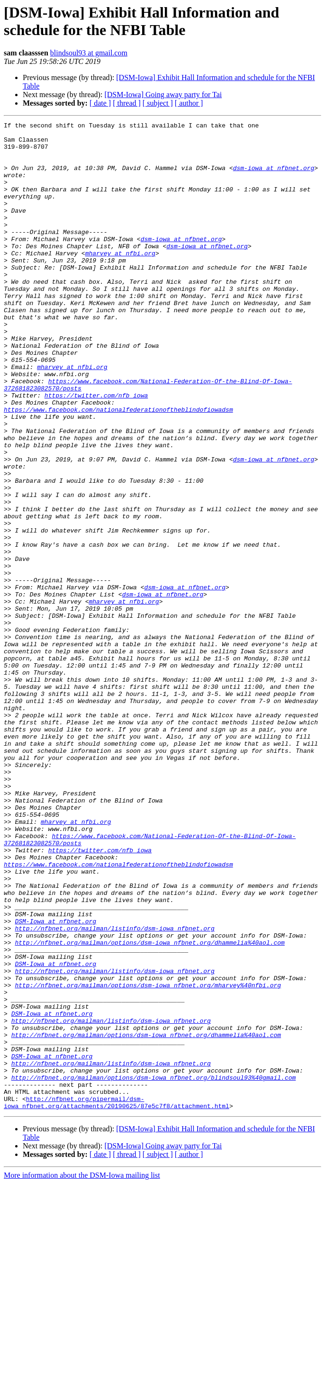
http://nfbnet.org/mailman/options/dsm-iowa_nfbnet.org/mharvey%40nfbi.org (148, 1158)
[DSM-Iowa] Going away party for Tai (163, 94)
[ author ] (189, 103)
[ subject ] (158, 103)
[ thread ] (127, 103)
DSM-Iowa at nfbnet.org (55, 1081)
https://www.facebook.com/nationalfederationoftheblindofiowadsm (118, 467)
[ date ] (100, 103)
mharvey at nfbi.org (120, 280)
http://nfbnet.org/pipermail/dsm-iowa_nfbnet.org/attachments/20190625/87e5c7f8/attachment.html (116, 1299)
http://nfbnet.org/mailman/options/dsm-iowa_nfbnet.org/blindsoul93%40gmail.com (153, 1269)
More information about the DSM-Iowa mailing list (82, 1373)
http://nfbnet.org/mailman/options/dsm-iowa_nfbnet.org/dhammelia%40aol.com (149, 1107)
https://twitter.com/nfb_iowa (96, 450)
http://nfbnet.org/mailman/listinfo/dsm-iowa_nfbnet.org (114, 1090)
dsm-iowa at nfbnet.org (274, 177)
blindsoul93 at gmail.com (88, 53)
